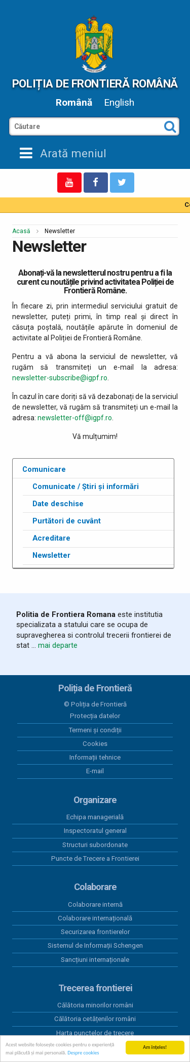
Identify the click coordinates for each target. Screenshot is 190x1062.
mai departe (58, 645)
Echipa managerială (95, 817)
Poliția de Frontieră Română (95, 83)
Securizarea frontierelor (95, 932)
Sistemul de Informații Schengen (95, 945)
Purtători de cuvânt (66, 520)
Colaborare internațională (95, 918)
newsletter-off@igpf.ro (74, 418)
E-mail (95, 771)
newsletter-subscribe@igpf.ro (59, 378)
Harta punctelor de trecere (95, 1033)
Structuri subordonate (95, 845)
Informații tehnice (95, 757)
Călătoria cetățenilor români (95, 1019)
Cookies (95, 743)
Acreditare (51, 538)
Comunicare (44, 469)
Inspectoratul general (95, 830)
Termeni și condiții (95, 730)
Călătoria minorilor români (95, 1005)
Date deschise (58, 503)
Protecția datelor (95, 716)
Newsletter (51, 555)
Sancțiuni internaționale (95, 959)
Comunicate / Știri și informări (85, 486)
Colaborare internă (95, 904)
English (119, 102)
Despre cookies (83, 1053)
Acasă (21, 231)
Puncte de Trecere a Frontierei (95, 858)
